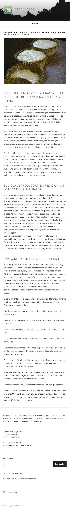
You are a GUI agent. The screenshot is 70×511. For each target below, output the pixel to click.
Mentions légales (10, 492)
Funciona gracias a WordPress (13, 506)
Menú (35, 23)
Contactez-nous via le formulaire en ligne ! (19, 479)
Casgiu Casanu (27, 9)
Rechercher (8, 459)
